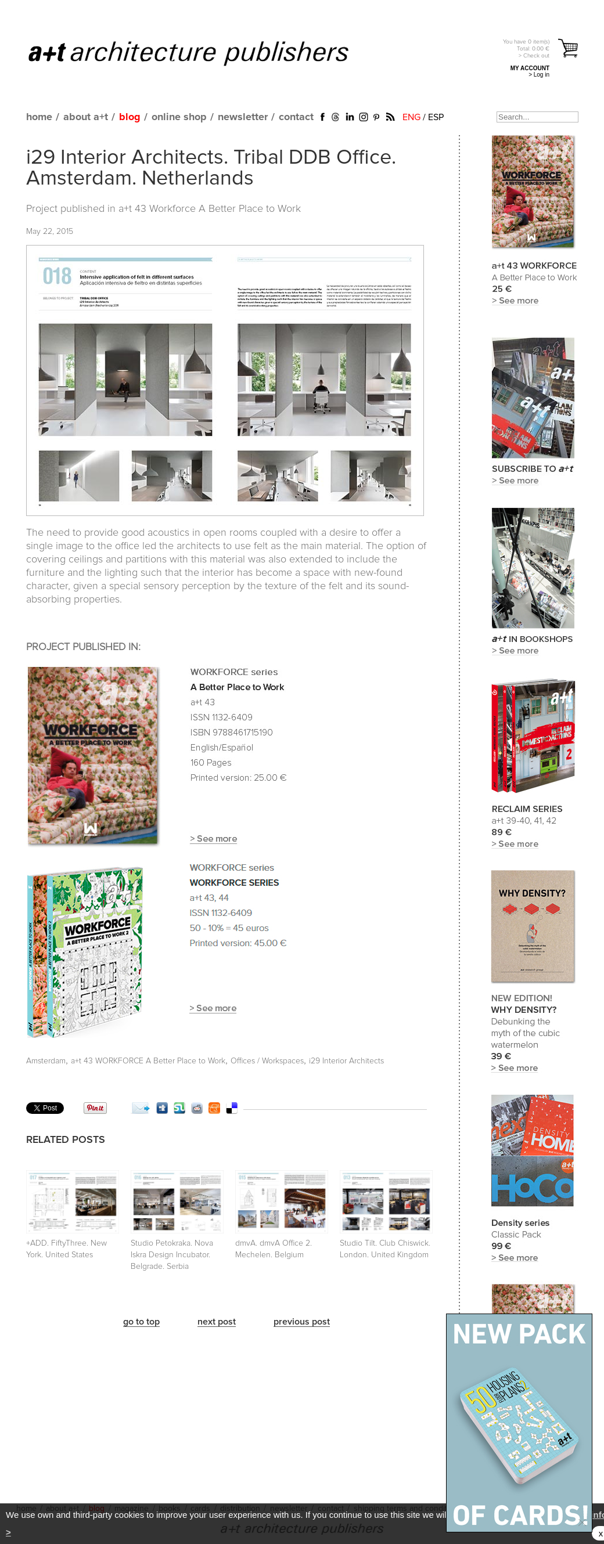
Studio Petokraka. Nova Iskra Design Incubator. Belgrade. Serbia (172, 1255)
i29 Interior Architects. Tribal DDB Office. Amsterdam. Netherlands (211, 168)
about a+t (85, 117)
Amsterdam (46, 1061)
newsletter (243, 117)
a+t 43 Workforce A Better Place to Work (209, 209)
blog (130, 117)
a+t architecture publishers (203, 53)
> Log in (538, 74)
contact (296, 117)
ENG (411, 117)
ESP (436, 117)
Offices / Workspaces (267, 1061)
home (39, 117)
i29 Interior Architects (346, 1061)
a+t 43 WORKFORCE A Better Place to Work (148, 1061)
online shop (179, 117)
